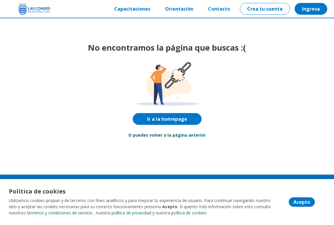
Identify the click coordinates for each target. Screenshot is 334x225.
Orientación (179, 9)
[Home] (25, 9)
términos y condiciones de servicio (59, 213)
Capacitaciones (132, 9)
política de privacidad (131, 213)
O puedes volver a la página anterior (167, 135)
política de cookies (189, 213)
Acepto (301, 202)
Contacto (219, 9)
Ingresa (311, 9)
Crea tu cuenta (265, 9)
